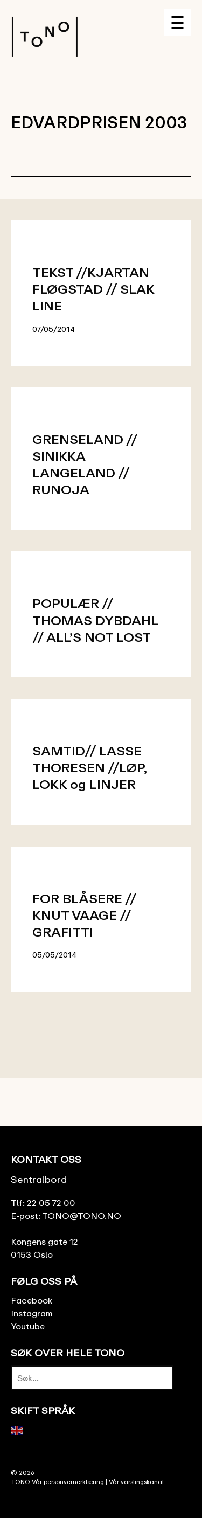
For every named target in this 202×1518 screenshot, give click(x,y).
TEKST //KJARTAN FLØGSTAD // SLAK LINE (93, 288)
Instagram (32, 1313)
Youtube (28, 1326)
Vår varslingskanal (136, 1481)
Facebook (31, 1300)
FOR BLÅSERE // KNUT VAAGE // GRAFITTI (84, 914)
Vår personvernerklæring (68, 1481)
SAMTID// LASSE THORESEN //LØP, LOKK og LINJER (89, 767)
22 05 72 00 (51, 1202)
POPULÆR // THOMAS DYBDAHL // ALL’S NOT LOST (95, 619)
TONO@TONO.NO (81, 1215)
